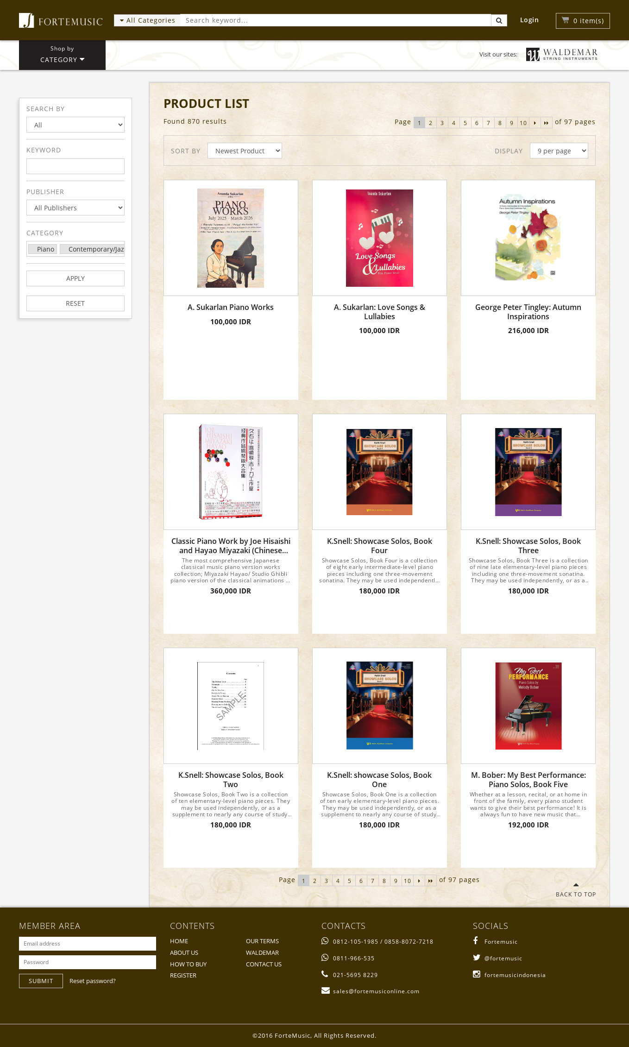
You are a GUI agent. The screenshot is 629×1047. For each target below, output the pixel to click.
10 (523, 123)
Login (529, 19)
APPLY (75, 278)
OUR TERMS (262, 941)
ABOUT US (184, 952)
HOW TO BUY (188, 964)
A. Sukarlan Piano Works (231, 307)
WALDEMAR (262, 952)
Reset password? (92, 981)
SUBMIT (41, 981)
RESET (75, 303)
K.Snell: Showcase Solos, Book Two (230, 779)
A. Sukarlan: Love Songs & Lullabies (379, 312)
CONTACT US (264, 964)
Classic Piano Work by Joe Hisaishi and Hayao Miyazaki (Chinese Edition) (230, 546)
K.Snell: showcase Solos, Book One (379, 779)
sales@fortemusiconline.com (370, 991)
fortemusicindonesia (509, 975)
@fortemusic (497, 958)
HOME (179, 941)
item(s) (588, 20)
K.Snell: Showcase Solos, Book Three (528, 546)
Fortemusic (495, 942)
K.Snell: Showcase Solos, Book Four (379, 546)
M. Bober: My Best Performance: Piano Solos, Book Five (528, 779)
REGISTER (183, 975)
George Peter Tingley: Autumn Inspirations (528, 312)
